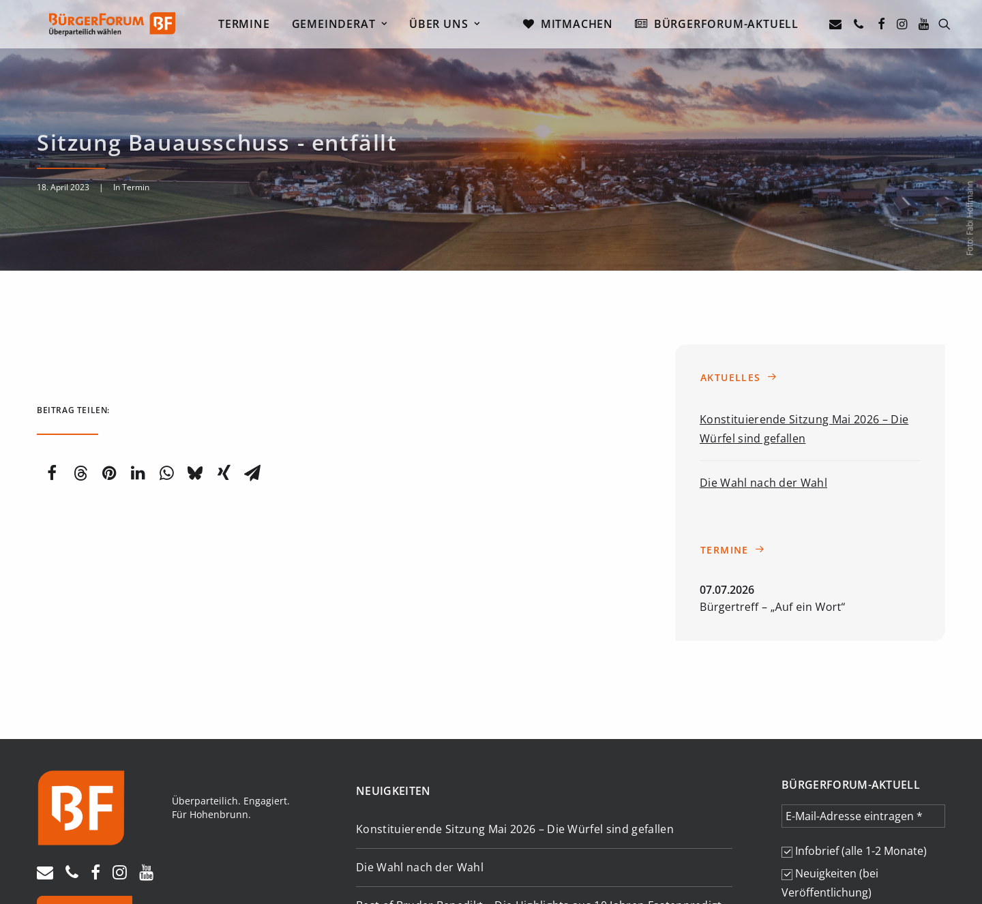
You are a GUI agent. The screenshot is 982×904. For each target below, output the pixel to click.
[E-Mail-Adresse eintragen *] (863, 713)
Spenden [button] (84, 816)
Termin (135, 136)
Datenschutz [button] (129, 865)
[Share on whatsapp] (166, 371)
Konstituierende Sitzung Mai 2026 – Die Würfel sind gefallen (515, 726)
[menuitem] (249, 26)
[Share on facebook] (51, 371)
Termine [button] (732, 447)
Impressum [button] (63, 865)
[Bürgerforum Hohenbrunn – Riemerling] (109, 26)
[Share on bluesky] (195, 371)
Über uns (450, 25)
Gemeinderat (345, 25)
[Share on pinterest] (109, 371)
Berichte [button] (560, 850)
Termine (250, 25)
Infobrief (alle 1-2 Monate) (854, 748)
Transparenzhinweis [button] (217, 865)
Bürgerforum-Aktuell (731, 25)
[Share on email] (252, 371)
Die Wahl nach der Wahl (763, 380)
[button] (843, 26)
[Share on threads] (80, 371)
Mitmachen (582, 25)
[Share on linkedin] (137, 371)
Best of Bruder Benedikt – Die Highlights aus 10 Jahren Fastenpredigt (539, 803)
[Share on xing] (223, 371)
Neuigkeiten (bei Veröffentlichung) (830, 781)
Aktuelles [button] (738, 275)
